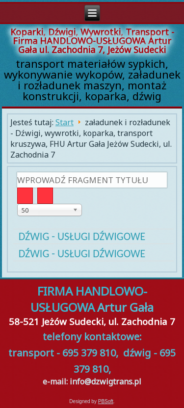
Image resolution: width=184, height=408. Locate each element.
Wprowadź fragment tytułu (17, 172)
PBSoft (105, 401)
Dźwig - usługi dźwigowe (82, 236)
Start (64, 122)
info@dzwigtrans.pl (105, 381)
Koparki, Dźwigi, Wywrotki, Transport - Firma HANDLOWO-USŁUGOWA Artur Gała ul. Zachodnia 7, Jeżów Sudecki (92, 40)
